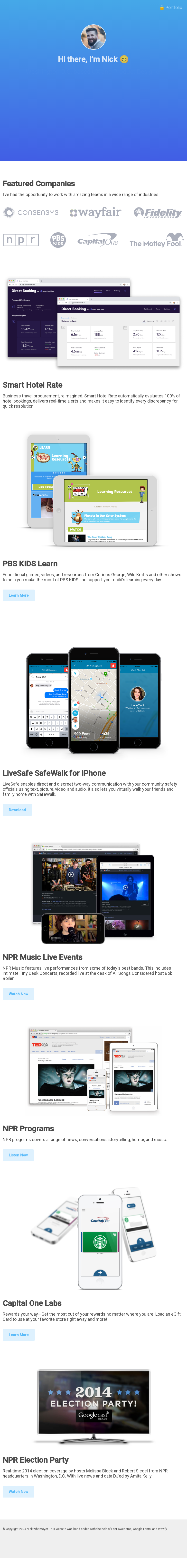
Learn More (19, 595)
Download (17, 810)
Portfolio (174, 7)
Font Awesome (121, 1529)
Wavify (162, 1529)
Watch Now (18, 994)
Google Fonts (142, 1529)
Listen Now (18, 1155)
